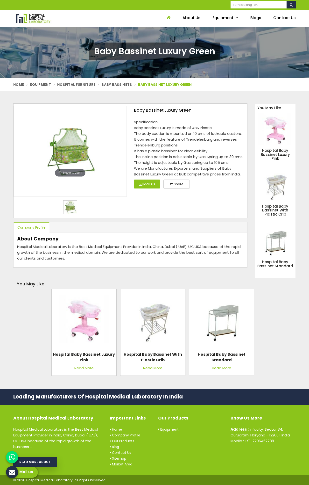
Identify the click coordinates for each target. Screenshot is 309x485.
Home (18, 84)
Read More (84, 367)
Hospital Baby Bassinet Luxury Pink (275, 155)
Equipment (225, 18)
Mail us (147, 184)
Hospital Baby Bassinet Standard (275, 264)
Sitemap (118, 458)
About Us (191, 18)
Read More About (35, 462)
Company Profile (31, 227)
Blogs (255, 18)
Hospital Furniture (76, 84)
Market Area (121, 464)
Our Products (122, 441)
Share (176, 184)
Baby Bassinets (116, 84)
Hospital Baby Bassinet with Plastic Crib (275, 210)
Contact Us (284, 18)
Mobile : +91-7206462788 (252, 440)
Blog (114, 446)
